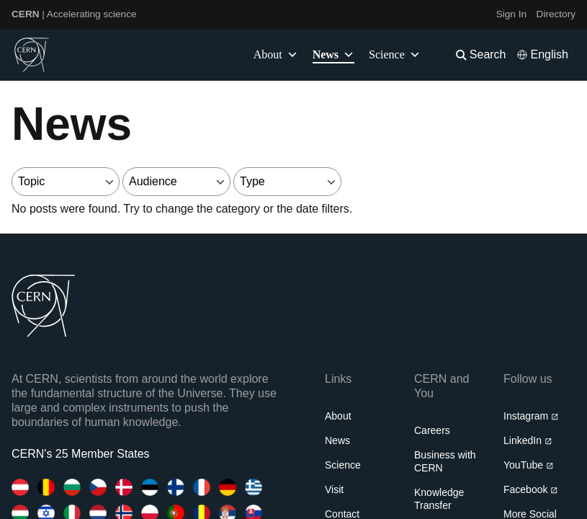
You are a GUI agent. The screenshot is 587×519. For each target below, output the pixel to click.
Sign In (511, 14)
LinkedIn (527, 440)
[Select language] (542, 55)
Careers (432, 430)
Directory (556, 14)
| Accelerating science (74, 14)
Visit (334, 489)
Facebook (530, 489)
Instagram (531, 416)
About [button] (276, 54)
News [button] (333, 54)
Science (395, 54)
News (337, 440)
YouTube (528, 465)
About (338, 416)
